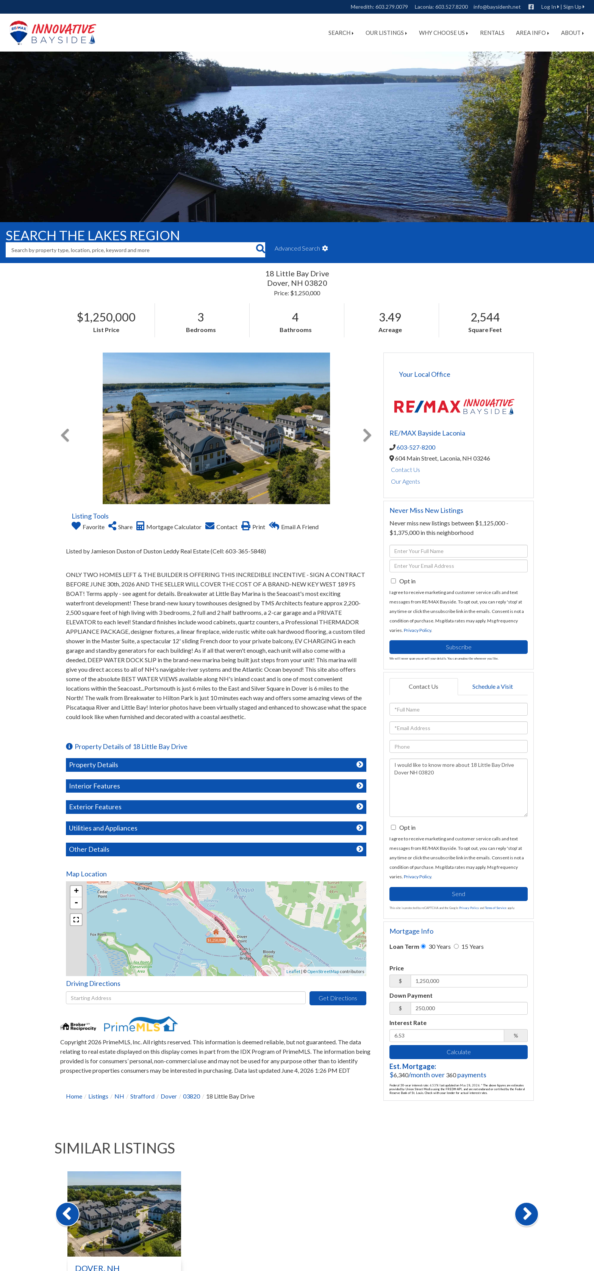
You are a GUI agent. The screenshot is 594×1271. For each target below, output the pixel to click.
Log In (548, 6)
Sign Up (572, 6)
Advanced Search (297, 248)
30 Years (436, 946)
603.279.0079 (391, 6)
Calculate (459, 1051)
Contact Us (405, 469)
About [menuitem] (572, 32)
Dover (169, 1096)
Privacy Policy (417, 630)
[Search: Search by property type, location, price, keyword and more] (131, 249)
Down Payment (411, 995)
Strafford (142, 1096)
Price (396, 968)
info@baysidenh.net (497, 6)
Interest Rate (408, 1022)
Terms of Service (495, 908)
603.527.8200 (451, 6)
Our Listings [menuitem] (386, 32)
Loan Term (404, 946)
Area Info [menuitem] (532, 32)
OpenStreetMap (323, 971)
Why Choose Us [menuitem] (443, 32)
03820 (191, 1096)
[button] (260, 249)
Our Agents (405, 481)
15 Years (469, 946)
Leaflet (293, 971)
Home (74, 1096)
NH (119, 1096)
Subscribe (459, 646)
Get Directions (338, 997)
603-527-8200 (416, 447)
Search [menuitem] (340, 32)
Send (458, 893)
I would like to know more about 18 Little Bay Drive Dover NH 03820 (458, 788)
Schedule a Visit (492, 686)
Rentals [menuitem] (492, 32)
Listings (98, 1096)
